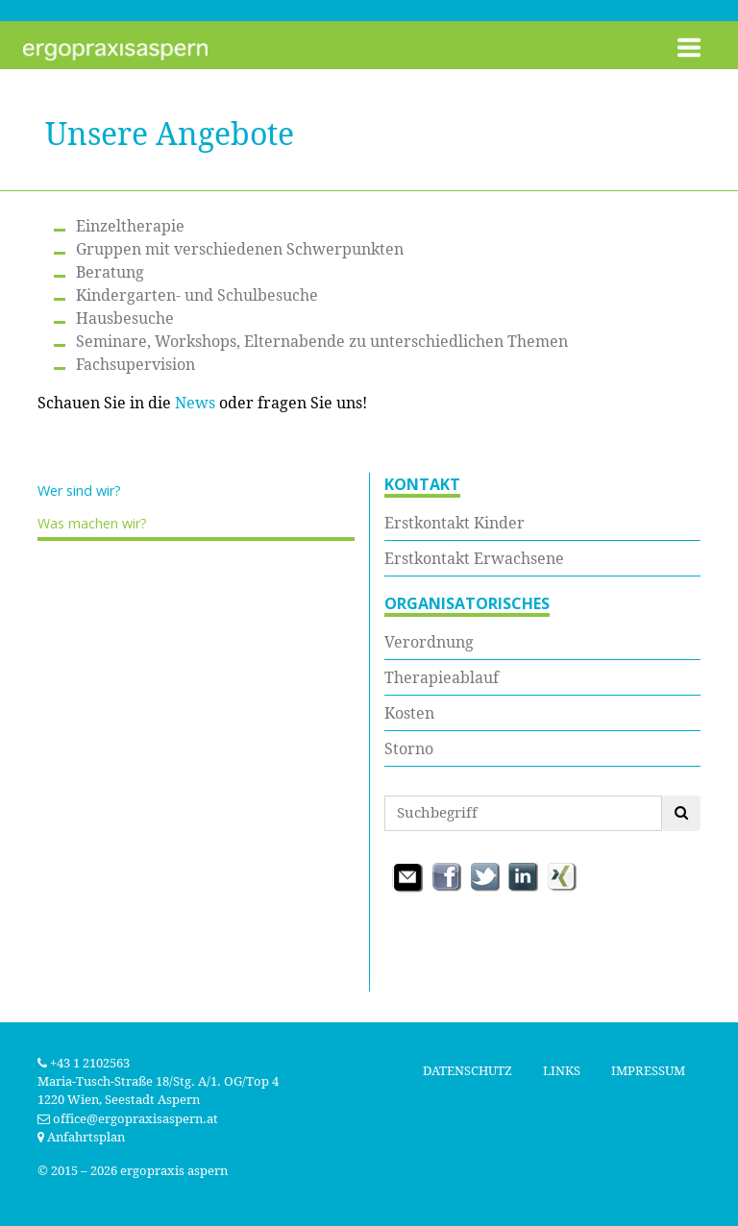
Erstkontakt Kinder (454, 522)
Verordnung (429, 641)
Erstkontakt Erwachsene (474, 558)
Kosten (409, 712)
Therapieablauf (441, 677)
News (195, 402)
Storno (408, 748)
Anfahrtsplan (81, 1137)
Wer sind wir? (79, 490)
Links (561, 1071)
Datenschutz (467, 1071)
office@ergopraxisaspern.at (135, 1119)
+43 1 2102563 (83, 1063)
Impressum (648, 1071)
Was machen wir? (92, 523)
